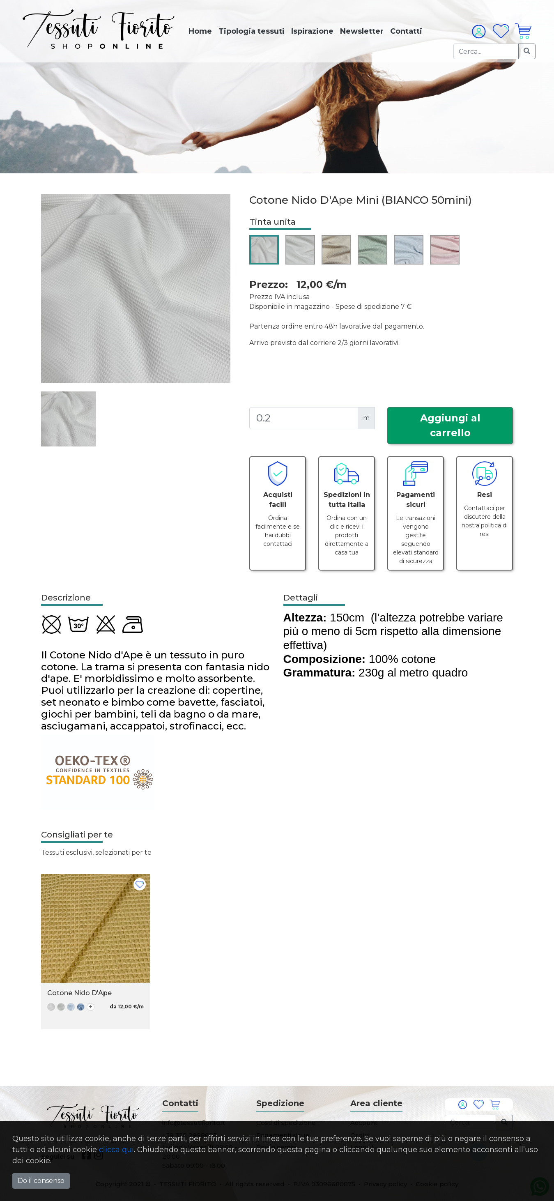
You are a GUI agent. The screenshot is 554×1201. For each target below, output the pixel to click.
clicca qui (116, 1149)
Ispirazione (312, 31)
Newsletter (362, 31)
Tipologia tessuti (251, 31)
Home (200, 31)
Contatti (406, 31)
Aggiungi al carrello (450, 425)
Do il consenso (41, 1181)
